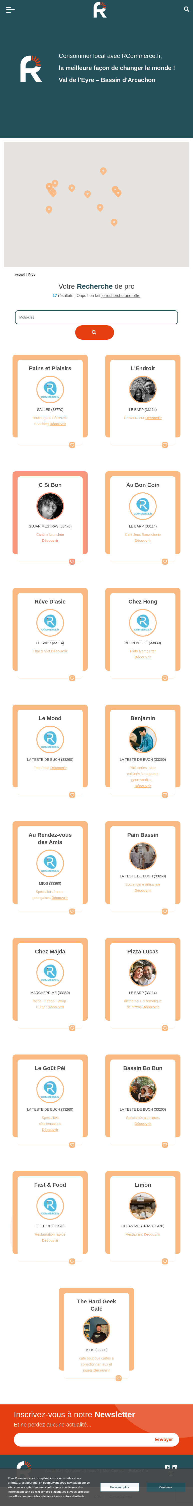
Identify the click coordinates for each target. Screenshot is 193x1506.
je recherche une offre (121, 295)
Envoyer (164, 1439)
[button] (100, 207)
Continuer (165, 1487)
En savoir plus (119, 1487)
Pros (31, 274)
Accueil (20, 274)
